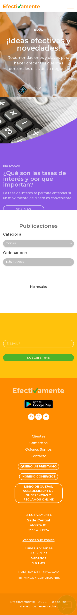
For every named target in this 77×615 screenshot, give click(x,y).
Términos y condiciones (38, 577)
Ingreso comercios (39, 476)
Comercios (38, 443)
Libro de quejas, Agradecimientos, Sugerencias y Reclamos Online (38, 493)
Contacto (38, 456)
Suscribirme (38, 358)
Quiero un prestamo (38, 466)
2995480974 (38, 530)
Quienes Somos (38, 449)
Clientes (38, 436)
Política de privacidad (38, 572)
